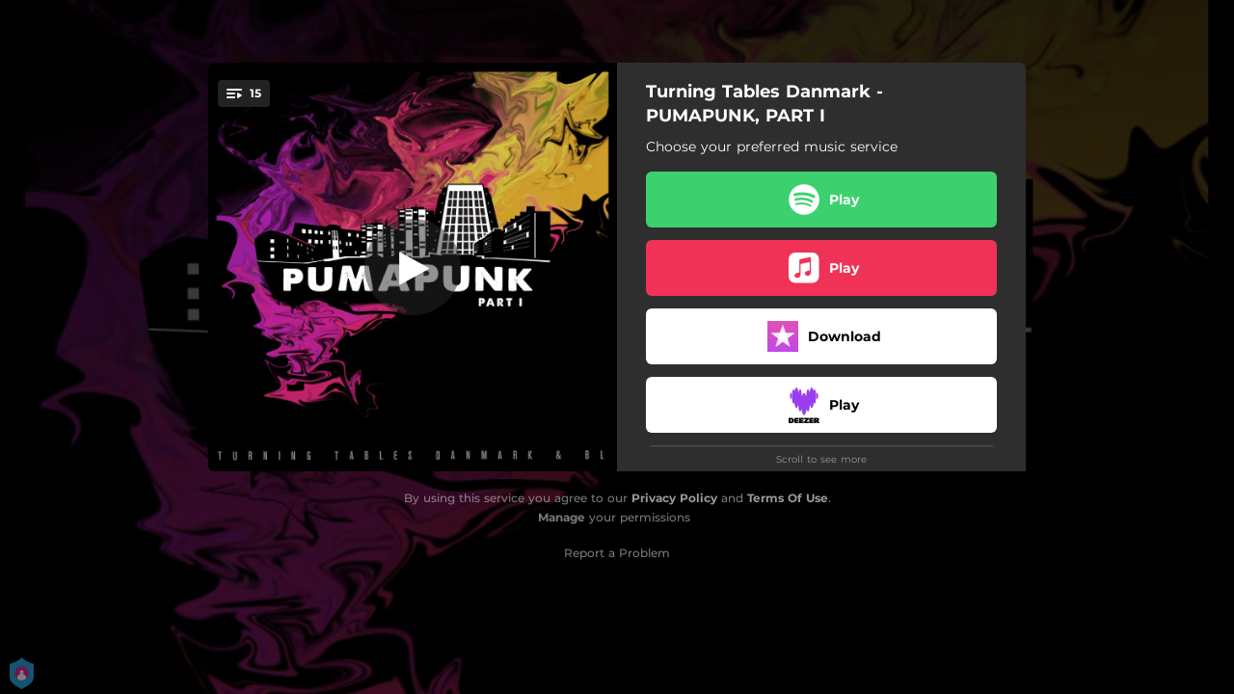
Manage (561, 517)
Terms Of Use (787, 498)
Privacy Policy (674, 498)
